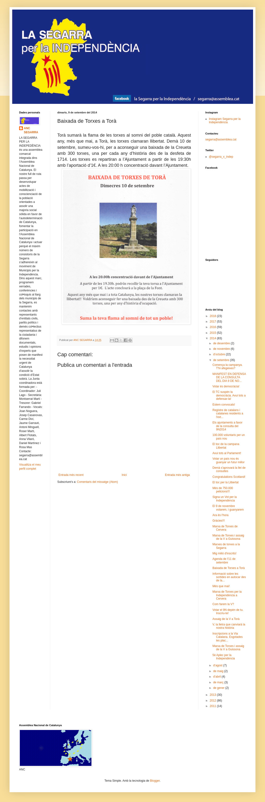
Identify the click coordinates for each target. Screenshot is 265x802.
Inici (124, 475)
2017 (213, 321)
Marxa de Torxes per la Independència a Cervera (227, 595)
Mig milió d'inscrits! (224, 553)
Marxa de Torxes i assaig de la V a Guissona (228, 537)
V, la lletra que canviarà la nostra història (228, 626)
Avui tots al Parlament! (226, 453)
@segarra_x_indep (221, 156)
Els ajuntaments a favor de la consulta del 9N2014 (227, 426)
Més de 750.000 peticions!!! (222, 489)
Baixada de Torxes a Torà (228, 568)
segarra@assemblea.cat (220, 139)
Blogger (155, 780)
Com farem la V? (223, 604)
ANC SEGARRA (31, 130)
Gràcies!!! (218, 520)
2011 (213, 706)
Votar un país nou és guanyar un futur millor (228, 460)
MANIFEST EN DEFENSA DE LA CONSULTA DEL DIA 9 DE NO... (229, 377)
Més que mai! (221, 586)
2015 (213, 332)
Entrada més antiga (177, 475)
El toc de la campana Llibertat (225, 445)
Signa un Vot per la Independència (224, 498)
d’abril (217, 676)
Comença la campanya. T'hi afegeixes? (227, 366)
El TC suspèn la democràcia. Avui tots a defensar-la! (229, 395)
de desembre (222, 343)
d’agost (218, 665)
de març (218, 682)
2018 (213, 316)
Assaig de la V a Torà (225, 619)
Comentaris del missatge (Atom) (97, 482)
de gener (219, 688)
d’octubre (219, 354)
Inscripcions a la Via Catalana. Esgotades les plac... (227, 637)
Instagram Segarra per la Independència (225, 120)
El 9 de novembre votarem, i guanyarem (228, 507)
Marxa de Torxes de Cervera (225, 528)
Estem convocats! (223, 404)
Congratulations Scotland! (228, 477)
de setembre (221, 360)
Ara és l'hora (220, 515)
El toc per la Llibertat (225, 482)
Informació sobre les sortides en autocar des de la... (229, 577)
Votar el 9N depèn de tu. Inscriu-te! (227, 611)
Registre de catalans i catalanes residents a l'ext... (227, 413)
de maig (218, 671)
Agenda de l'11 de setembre (223, 560)
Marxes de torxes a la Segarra (226, 546)
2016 (213, 327)
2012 (213, 700)
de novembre (222, 349)
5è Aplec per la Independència (223, 656)
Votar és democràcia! (225, 386)
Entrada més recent (71, 475)
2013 (213, 694)
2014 (213, 338)
